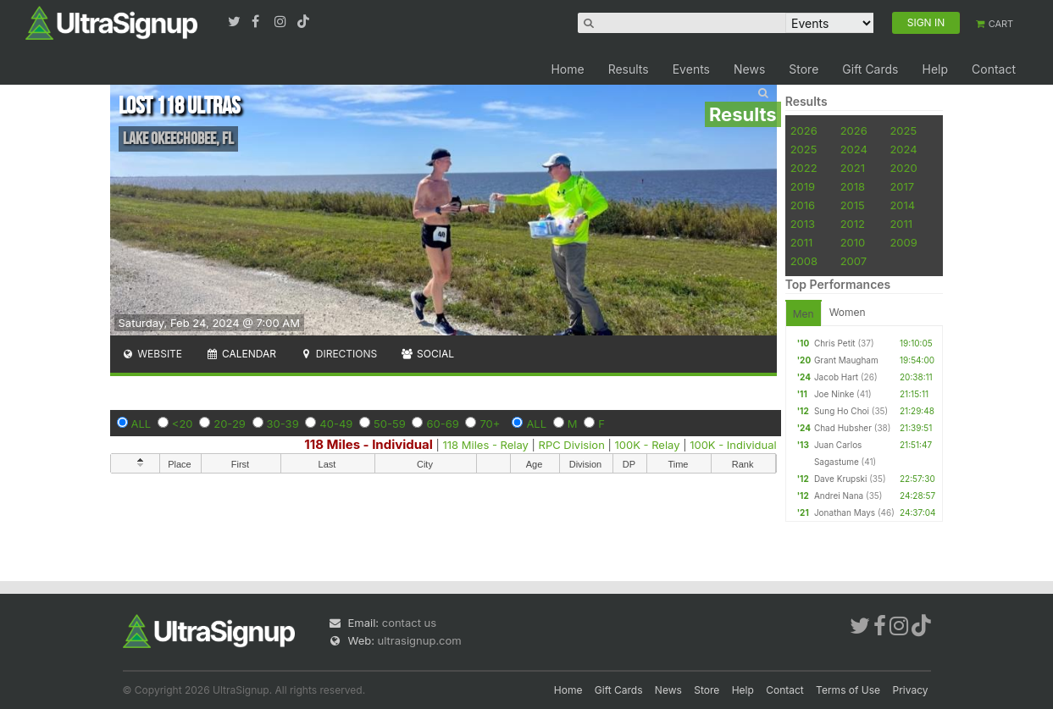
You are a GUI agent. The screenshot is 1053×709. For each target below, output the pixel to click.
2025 (903, 130)
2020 (903, 167)
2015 (852, 205)
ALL (141, 423)
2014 (902, 205)
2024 (853, 149)
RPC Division (572, 444)
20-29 (229, 423)
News (749, 69)
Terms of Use (848, 690)
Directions (338, 353)
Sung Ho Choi (841, 411)
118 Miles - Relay (486, 444)
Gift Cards (870, 69)
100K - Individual (733, 444)
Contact (994, 69)
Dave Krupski (840, 479)
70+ (489, 423)
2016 (802, 205)
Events (691, 69)
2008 (803, 261)
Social (427, 353)
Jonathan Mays (844, 512)
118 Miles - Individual (368, 444)
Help (935, 69)
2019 (802, 186)
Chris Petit (835, 343)
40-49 (335, 423)
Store (803, 69)
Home (567, 69)
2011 (901, 223)
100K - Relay (646, 444)
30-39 (283, 423)
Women (847, 312)
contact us (409, 622)
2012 (852, 223)
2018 (852, 186)
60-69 (442, 423)
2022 (803, 167)
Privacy (910, 690)
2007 (853, 261)
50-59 (390, 423)
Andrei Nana (838, 495)
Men (803, 313)
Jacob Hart (836, 377)
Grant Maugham (846, 360)
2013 (802, 223)
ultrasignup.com (420, 640)
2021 (852, 167)
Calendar (241, 353)
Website (152, 353)
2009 (903, 242)
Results (628, 69)
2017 (902, 186)
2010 (853, 242)
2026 (803, 130)
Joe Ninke (834, 394)
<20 (182, 423)
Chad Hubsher (843, 428)
